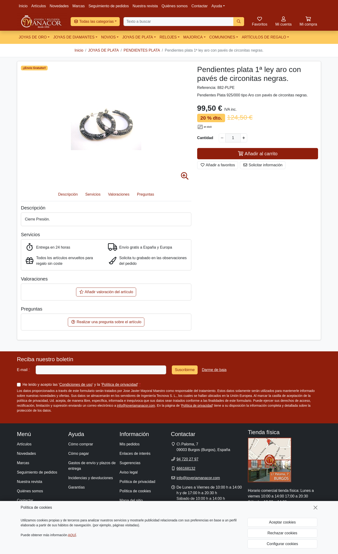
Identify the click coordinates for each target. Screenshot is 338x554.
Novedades (59, 6)
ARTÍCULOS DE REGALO (264, 37)
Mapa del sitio (131, 500)
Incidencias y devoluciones (90, 478)
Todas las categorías (94, 21)
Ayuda (216, 6)
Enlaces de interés (134, 453)
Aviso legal (128, 472)
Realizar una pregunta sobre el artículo (106, 322)
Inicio (23, 6)
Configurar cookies (282, 544)
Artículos (38, 6)
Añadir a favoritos (217, 165)
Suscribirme (185, 370)
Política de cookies (135, 491)
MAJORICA (193, 37)
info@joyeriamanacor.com (136, 405)
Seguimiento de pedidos (108, 6)
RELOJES (168, 37)
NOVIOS (108, 37)
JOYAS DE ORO (33, 37)
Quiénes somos (174, 6)
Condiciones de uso (75, 385)
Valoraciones (118, 194)
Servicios (92, 194)
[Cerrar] (315, 507)
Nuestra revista (145, 6)
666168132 (186, 469)
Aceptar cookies (282, 522)
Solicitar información (263, 165)
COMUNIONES (222, 37)
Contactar (199, 6)
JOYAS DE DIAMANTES (74, 37)
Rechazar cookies (282, 533)
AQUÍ (72, 535)
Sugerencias (129, 463)
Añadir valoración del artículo (106, 292)
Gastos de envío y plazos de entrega (92, 466)
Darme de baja (214, 370)
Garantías (76, 487)
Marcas (79, 6)
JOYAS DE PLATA (137, 37)
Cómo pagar (78, 453)
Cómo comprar (80, 444)
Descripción (68, 194)
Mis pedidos (129, 444)
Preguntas (145, 194)
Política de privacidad (119, 385)
